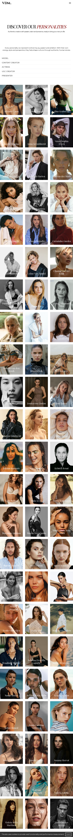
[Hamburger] (70, 3)
